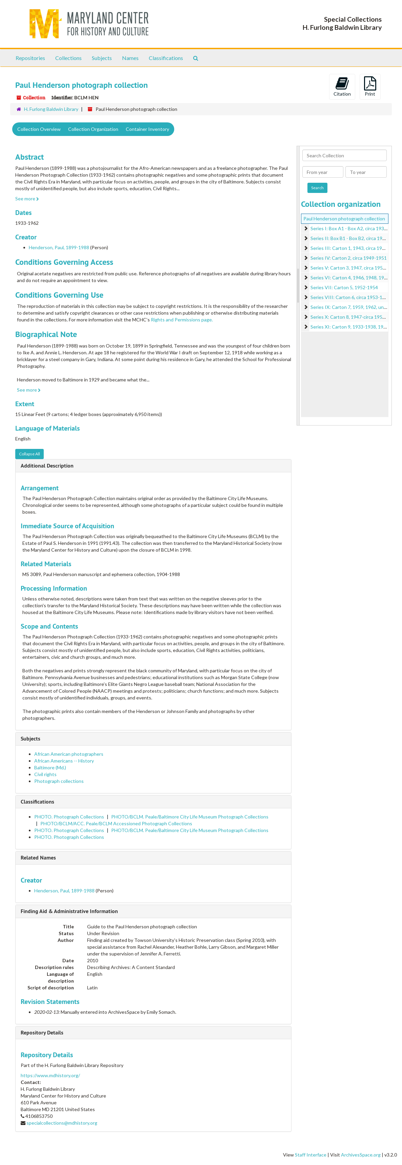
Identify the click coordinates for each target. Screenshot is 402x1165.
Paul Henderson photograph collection (344, 218)
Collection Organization (93, 129)
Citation (342, 86)
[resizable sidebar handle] (298, 285)
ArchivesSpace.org (361, 1155)
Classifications (166, 58)
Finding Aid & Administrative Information (69, 911)
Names (130, 58)
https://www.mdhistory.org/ (50, 1075)
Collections (68, 58)
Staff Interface (310, 1155)
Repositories (30, 58)
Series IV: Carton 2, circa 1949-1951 (348, 258)
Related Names (38, 857)
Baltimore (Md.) (50, 767)
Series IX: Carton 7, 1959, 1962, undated (353, 307)
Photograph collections (59, 781)
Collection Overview (39, 129)
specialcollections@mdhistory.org (61, 1123)
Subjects (102, 58)
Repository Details (42, 1032)
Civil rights (45, 774)
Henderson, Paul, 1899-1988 (59, 247)
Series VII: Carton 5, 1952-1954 (344, 287)
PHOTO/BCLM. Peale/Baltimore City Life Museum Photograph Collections (189, 817)
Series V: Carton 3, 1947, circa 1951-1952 (354, 268)
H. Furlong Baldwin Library (51, 109)
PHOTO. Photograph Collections (69, 817)
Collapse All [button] (29, 453)
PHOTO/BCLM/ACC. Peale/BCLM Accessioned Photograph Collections (116, 823)
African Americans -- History (64, 761)
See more (27, 198)
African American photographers (68, 754)
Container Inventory (147, 129)
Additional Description (47, 465)
